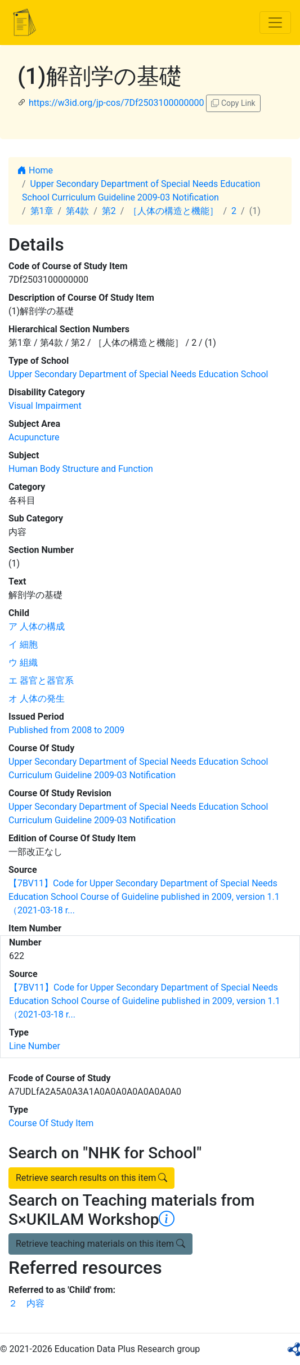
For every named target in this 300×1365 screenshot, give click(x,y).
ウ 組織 (23, 662)
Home (35, 170)
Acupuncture (33, 437)
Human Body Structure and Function (80, 468)
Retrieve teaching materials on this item (100, 1243)
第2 (109, 211)
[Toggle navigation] (275, 22)
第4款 (77, 211)
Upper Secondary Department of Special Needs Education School (138, 374)
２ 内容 (26, 1303)
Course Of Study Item (50, 1123)
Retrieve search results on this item (91, 1177)
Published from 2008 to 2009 (66, 730)
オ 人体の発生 (36, 698)
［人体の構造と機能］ (173, 211)
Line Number (34, 1046)
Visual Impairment (45, 405)
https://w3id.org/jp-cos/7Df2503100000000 (116, 102)
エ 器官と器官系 (41, 680)
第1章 (41, 211)
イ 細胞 (23, 644)
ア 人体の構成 (36, 626)
